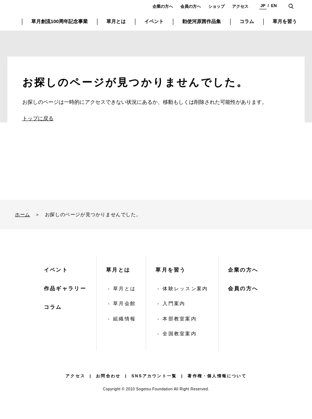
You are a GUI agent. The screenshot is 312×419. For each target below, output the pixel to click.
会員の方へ (190, 6)
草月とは (118, 270)
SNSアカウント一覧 (154, 376)
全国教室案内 (180, 333)
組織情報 (124, 319)
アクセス (240, 6)
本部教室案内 (180, 319)
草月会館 (124, 303)
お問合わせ (108, 376)
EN (274, 5)
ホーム (22, 214)
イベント (56, 270)
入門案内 (174, 303)
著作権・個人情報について (216, 376)
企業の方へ (162, 6)
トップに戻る (38, 118)
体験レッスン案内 (185, 288)
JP (262, 5)
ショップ (216, 6)
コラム (53, 307)
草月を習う (170, 270)
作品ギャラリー (65, 288)
